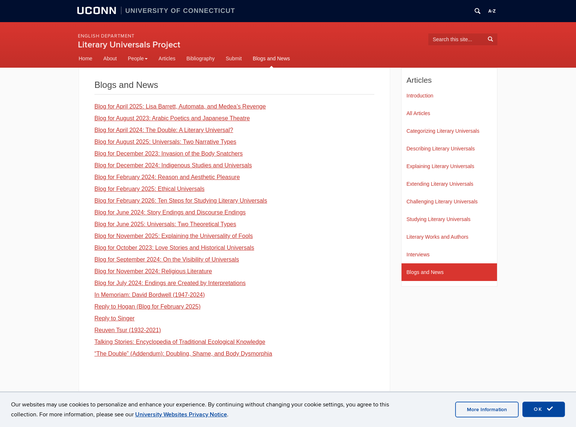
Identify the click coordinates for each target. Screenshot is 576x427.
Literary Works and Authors (438, 237)
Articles (167, 58)
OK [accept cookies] (544, 409)
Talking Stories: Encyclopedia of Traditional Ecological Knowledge (179, 342)
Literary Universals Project (129, 44)
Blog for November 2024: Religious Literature (153, 271)
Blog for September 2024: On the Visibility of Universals (166, 259)
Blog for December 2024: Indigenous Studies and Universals (173, 165)
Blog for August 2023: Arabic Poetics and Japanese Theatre (172, 118)
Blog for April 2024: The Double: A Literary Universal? (163, 130)
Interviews (418, 254)
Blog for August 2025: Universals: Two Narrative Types (165, 142)
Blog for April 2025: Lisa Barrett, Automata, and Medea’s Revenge (180, 106)
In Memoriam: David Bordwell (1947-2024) (149, 295)
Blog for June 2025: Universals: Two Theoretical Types (165, 224)
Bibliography (200, 58)
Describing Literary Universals (441, 149)
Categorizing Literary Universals (443, 131)
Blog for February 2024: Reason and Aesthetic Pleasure (167, 177)
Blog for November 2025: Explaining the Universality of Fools (173, 236)
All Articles (419, 113)
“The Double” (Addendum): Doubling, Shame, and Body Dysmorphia (183, 354)
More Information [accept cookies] (487, 409)
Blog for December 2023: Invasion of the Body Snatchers (168, 153)
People (138, 58)
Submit (234, 58)
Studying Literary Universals (439, 219)
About (110, 58)
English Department (106, 36)
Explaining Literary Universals (440, 166)
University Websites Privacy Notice (181, 414)
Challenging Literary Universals (442, 201)
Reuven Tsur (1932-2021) (127, 330)
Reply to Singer (114, 318)
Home (85, 58)
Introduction (420, 96)
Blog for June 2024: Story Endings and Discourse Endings (170, 212)
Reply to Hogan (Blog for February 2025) (147, 306)
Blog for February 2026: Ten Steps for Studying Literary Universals (180, 201)
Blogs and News (271, 58)
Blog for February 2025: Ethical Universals (149, 189)
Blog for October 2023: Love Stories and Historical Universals (174, 248)
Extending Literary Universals (440, 184)
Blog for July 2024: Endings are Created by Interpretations (170, 283)
